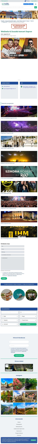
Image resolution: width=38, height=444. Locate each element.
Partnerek (19, 435)
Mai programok (4, 1)
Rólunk (19, 422)
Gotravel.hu (11, 365)
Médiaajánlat (19, 424)
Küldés (4, 278)
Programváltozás (19, 433)
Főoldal (2, 21)
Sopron (32, 21)
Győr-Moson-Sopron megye (23, 21)
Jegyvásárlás (34, 1)
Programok (4, 22)
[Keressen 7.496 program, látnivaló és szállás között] (17, 7)
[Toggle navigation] (35, 4)
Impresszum (19, 431)
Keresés (28, 324)
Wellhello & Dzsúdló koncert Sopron (16, 31)
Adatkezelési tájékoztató (19, 428)
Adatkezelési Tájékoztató (12, 275)
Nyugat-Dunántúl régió (11, 21)
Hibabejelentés (19, 426)
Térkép (27, 1)
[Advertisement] (19, 73)
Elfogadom (33, 440)
